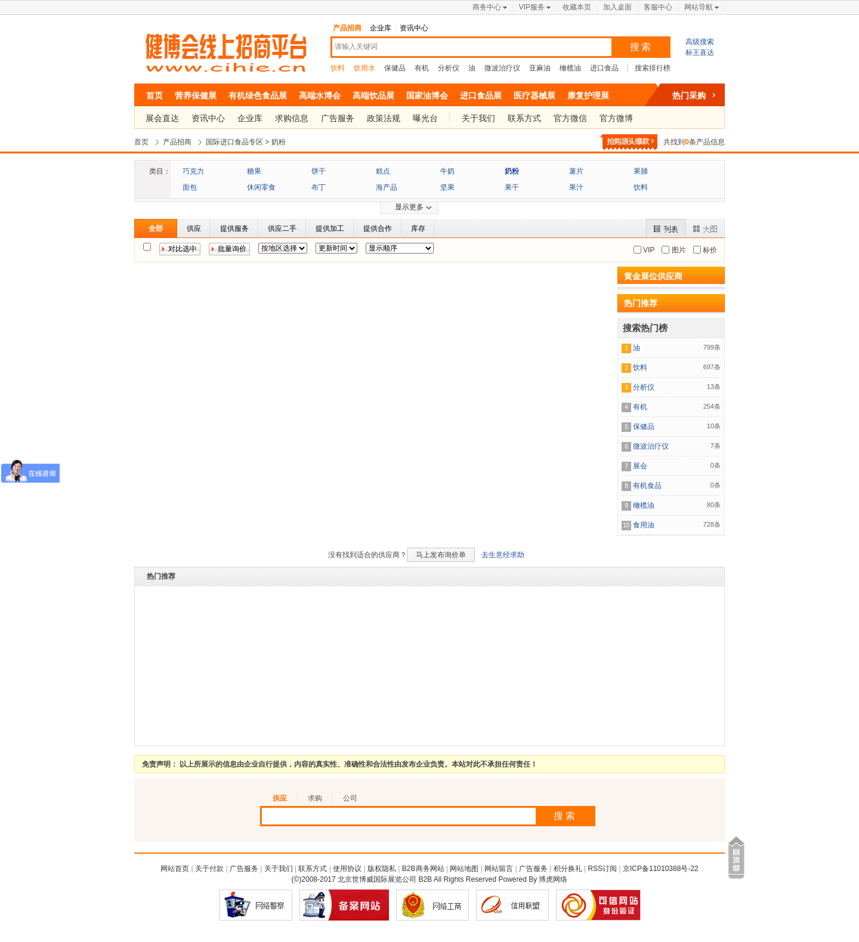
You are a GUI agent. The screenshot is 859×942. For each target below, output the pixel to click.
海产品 (386, 187)
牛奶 (447, 171)
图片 (677, 250)
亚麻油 (540, 68)
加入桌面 (617, 7)
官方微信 (570, 118)
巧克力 (193, 171)
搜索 (641, 47)
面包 (190, 187)
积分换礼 (568, 868)
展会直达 (162, 118)
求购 (315, 798)
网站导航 (698, 7)
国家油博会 (427, 95)
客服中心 (658, 7)
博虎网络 (553, 879)
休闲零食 (261, 187)
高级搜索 (699, 42)
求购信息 (291, 118)
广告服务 (337, 118)
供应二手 (282, 228)
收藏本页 (577, 7)
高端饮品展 (373, 95)
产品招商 (347, 28)
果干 (512, 187)
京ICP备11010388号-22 (661, 868)
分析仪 (448, 68)
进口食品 (604, 68)
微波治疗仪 (502, 68)
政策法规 (383, 118)
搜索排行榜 (652, 68)
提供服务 (234, 228)
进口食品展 (481, 95)
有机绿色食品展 (257, 95)
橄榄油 (570, 68)
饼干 (318, 171)
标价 (709, 250)
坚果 (447, 187)
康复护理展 (588, 95)
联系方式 (524, 118)
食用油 (643, 525)
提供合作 (377, 228)
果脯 (641, 171)
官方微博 (616, 118)
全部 (156, 228)
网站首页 (174, 868)
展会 (640, 466)
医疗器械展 (534, 95)
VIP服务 (532, 7)
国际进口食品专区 (234, 142)
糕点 (383, 171)
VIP (648, 250)
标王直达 (699, 52)
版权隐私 (381, 868)
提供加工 (330, 228)
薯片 (576, 171)
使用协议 (347, 868)
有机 (422, 68)
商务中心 (486, 7)
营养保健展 (196, 95)
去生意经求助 (502, 555)
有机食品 (647, 485)
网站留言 (498, 868)
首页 (154, 95)
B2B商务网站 (423, 868)
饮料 (337, 68)
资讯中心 (414, 28)
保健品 (395, 68)
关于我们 (478, 118)
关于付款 (209, 868)
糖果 (254, 171)
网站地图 (464, 868)
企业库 (380, 28)
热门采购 (689, 95)
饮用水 (364, 68)
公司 (350, 798)
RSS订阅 (602, 868)
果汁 (576, 187)
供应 (194, 228)
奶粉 (278, 142)
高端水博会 (320, 95)
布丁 (318, 187)
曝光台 (425, 118)
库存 (418, 228)
